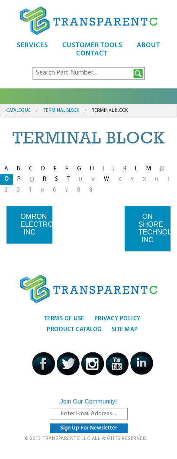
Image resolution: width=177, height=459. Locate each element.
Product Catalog (74, 329)
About (148, 45)
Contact (91, 53)
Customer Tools (92, 45)
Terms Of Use (64, 319)
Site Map (125, 329)
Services (32, 45)
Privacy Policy (117, 319)
